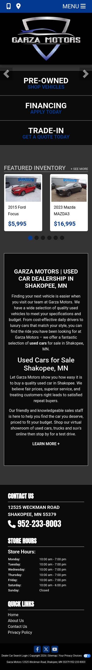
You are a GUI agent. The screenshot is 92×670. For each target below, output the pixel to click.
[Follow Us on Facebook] (37, 649)
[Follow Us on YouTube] (54, 649)
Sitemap (52, 655)
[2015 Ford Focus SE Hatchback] (23, 188)
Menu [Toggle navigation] (74, 6)
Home (13, 614)
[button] (6, 74)
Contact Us (17, 626)
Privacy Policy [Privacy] (20, 632)
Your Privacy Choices (75, 655)
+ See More (79, 169)
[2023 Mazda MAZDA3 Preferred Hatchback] (69, 188)
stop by (42, 434)
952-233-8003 (39, 524)
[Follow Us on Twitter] (46, 649)
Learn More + (46, 444)
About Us (16, 620)
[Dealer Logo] (46, 39)
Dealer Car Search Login (14, 655)
